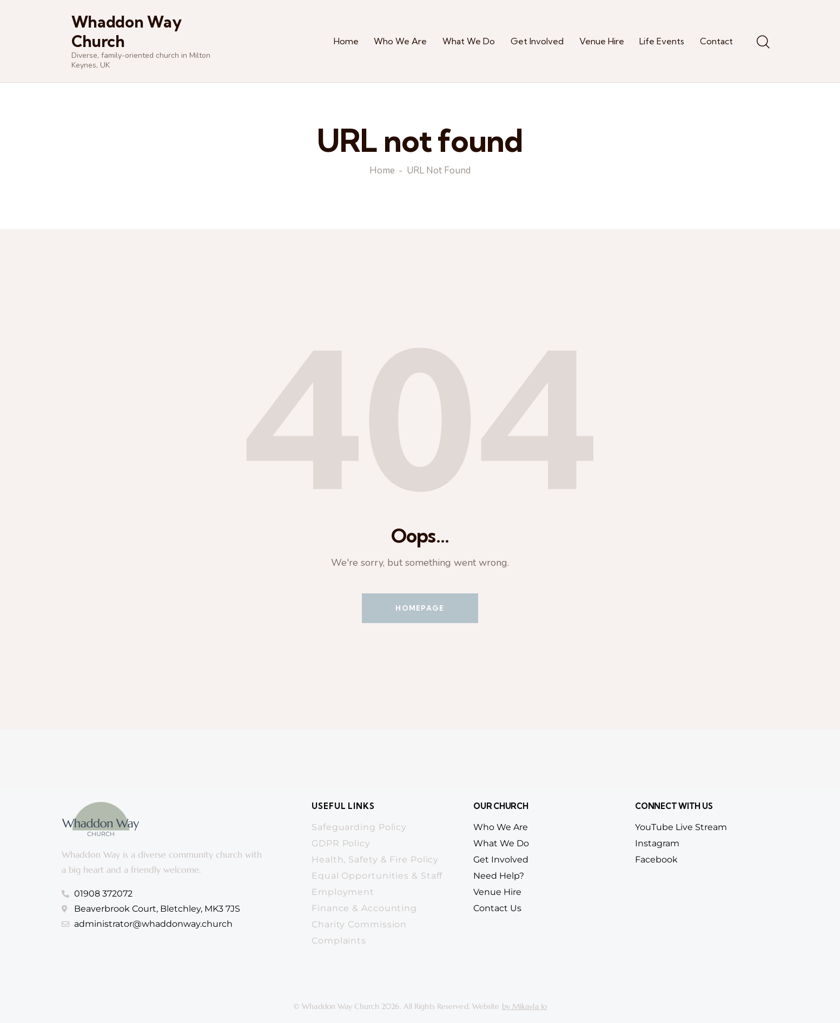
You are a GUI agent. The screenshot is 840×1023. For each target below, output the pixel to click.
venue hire (497, 892)
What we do (501, 843)
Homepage (419, 608)
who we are (500, 827)
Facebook (656, 859)
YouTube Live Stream (681, 827)
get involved (500, 859)
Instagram (657, 843)
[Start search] (762, 42)
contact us (497, 908)
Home (382, 171)
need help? (498, 876)
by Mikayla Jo (524, 1006)
